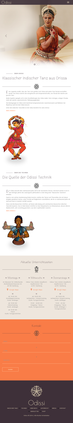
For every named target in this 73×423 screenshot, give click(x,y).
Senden (10, 369)
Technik (24, 408)
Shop (44, 411)
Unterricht (45, 408)
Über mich (33, 408)
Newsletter (35, 411)
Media (54, 408)
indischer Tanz (12, 408)
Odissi (6, 2)
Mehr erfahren (10, 110)
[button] (5, 34)
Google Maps (14, 290)
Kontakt (63, 408)
